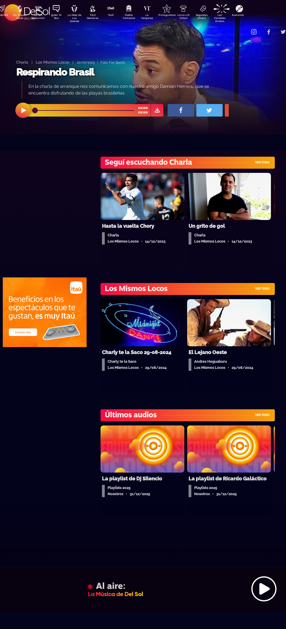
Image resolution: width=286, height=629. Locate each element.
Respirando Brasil (55, 72)
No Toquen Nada (19, 17)
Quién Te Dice (58, 17)
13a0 (117, 16)
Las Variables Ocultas (234, 18)
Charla (22, 62)
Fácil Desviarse (97, 17)
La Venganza (156, 17)
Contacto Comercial (243, 28)
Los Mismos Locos (52, 62)
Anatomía (254, 16)
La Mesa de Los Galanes (78, 18)
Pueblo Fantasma (136, 17)
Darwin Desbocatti (39, 17)
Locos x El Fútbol (195, 17)
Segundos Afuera (215, 17)
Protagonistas (176, 16)
